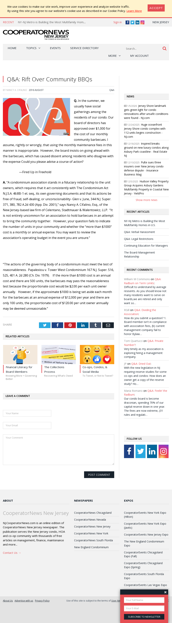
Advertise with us (24, 600)
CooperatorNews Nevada (90, 519)
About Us (8, 600)
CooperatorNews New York (91, 533)
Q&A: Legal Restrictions (138, 239)
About (8, 500)
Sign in (117, 22)
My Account (139, 56)
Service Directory (84, 48)
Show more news (146, 200)
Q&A (111, 89)
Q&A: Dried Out (141, 363)
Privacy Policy (42, 600)
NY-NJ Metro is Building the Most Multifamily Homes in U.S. (56, 22)
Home (12, 48)
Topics (31, 48)
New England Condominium (91, 547)
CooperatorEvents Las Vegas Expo (145, 585)
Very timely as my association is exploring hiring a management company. (144, 353)
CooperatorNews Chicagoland (93, 512)
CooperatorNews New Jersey (92, 526)
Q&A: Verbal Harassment (139, 232)
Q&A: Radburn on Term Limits (142, 281)
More (112, 56)
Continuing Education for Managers (146, 245)
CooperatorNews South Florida (93, 540)
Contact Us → (12, 553)
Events (55, 48)
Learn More (134, 11)
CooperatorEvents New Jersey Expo (146, 534)
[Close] (156, 8)
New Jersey (160, 22)
